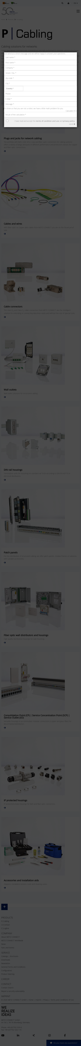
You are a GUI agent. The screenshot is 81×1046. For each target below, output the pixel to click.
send (72, 124)
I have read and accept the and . (44, 121)
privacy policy (69, 121)
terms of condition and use (47, 121)
